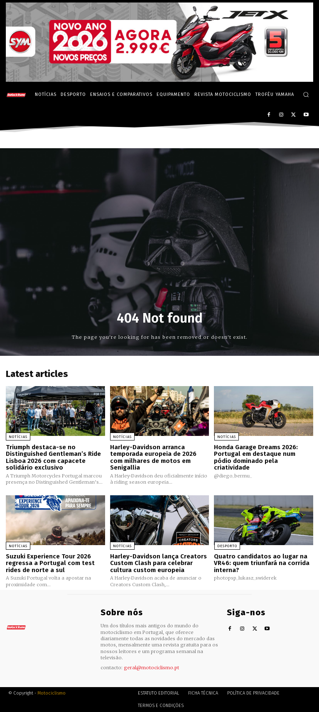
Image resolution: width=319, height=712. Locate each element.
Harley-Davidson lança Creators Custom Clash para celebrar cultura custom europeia (158, 563)
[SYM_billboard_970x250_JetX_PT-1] (159, 79)
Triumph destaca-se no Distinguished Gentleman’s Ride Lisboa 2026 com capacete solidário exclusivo (53, 457)
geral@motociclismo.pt (151, 667)
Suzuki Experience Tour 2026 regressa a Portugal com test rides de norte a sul (50, 563)
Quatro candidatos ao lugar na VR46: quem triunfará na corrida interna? (261, 563)
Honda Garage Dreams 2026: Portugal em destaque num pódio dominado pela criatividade (256, 457)
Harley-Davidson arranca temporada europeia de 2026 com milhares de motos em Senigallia (153, 457)
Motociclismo (51, 693)
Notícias (18, 436)
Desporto (227, 546)
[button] (306, 94)
